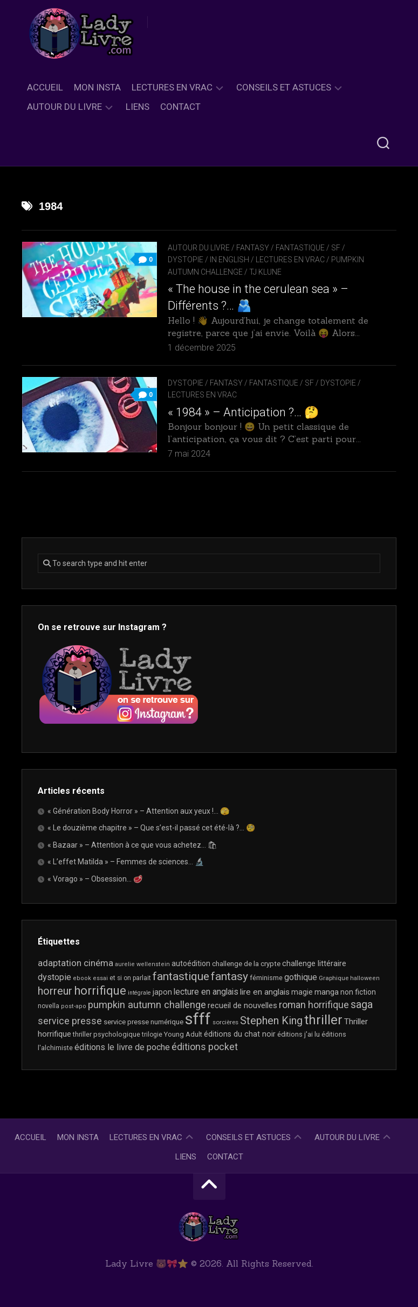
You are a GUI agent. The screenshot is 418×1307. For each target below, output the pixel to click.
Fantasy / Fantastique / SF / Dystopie (283, 383)
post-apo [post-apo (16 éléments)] (73, 1006)
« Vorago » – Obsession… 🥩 (94, 879)
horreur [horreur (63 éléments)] (55, 991)
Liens (137, 106)
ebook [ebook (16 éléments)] (82, 978)
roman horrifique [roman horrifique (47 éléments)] (314, 1004)
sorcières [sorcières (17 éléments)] (225, 1022)
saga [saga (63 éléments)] (362, 1004)
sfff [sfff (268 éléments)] (198, 1019)
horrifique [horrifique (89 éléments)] (100, 990)
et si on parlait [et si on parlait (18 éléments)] (130, 978)
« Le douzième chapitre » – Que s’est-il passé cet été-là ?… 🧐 (151, 827)
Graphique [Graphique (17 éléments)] (333, 978)
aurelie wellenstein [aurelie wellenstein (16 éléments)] (142, 964)
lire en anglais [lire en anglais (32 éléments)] (265, 992)
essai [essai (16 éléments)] (100, 978)
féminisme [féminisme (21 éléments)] (266, 978)
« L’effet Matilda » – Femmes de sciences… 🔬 (125, 861)
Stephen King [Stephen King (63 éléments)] (271, 1021)
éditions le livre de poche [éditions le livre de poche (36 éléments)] (122, 1047)
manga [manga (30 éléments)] (326, 992)
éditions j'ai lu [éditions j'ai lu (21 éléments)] (298, 1034)
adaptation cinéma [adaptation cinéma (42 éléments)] (75, 962)
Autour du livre (64, 106)
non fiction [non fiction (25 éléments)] (358, 992)
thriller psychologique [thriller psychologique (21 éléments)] (106, 1034)
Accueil (45, 87)
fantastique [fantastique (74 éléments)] (181, 976)
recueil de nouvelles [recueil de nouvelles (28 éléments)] (242, 1005)
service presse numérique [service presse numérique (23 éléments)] (143, 1022)
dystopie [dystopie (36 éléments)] (54, 977)
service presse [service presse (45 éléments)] (70, 1021)
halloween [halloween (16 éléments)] (365, 978)
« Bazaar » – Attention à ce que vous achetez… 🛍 (132, 845)
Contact (180, 106)
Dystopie (185, 383)
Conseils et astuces (283, 87)
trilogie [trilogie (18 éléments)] (152, 1034)
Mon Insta (97, 87)
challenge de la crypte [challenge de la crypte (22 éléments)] (246, 964)
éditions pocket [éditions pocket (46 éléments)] (205, 1046)
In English (229, 259)
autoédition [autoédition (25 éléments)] (191, 963)
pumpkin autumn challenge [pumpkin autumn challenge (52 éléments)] (147, 1005)
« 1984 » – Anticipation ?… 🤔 (243, 412)
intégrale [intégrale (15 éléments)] (139, 992)
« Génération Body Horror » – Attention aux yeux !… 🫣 (138, 811)
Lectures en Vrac (172, 87)
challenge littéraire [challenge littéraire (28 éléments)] (314, 963)
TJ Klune (265, 272)
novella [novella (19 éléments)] (48, 1006)
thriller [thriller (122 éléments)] (323, 1020)
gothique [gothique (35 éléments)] (300, 977)
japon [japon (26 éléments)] (162, 992)
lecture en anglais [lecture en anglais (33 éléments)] (206, 992)
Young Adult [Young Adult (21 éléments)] (183, 1034)
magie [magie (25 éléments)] (302, 992)
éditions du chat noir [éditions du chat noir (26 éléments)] (240, 1034)
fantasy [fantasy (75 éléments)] (229, 976)
